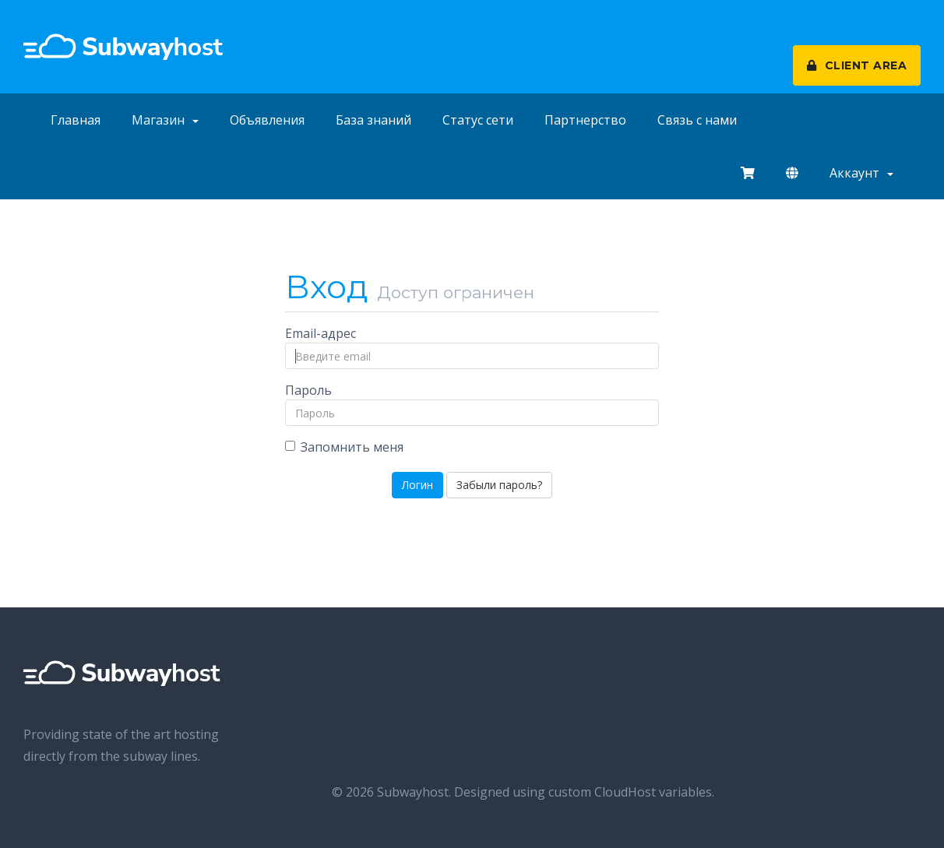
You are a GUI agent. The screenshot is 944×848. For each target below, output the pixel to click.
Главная (75, 119)
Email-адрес (320, 333)
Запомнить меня (344, 447)
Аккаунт (861, 172)
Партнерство (585, 119)
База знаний (373, 119)
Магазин (165, 119)
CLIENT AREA (857, 65)
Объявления (267, 119)
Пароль (308, 390)
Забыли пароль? (499, 484)
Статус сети (477, 119)
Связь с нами (697, 119)
